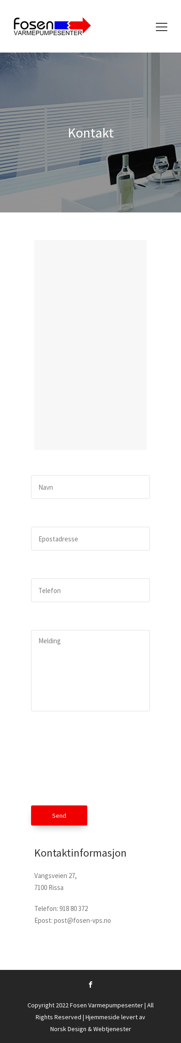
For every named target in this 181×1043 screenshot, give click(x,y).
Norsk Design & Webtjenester (90, 1029)
